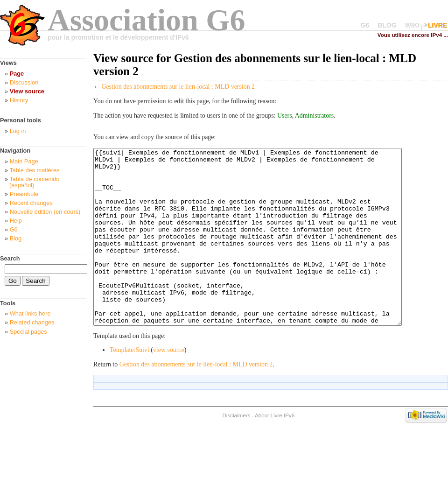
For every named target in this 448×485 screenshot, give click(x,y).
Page (17, 73)
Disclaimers (236, 450)
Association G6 (146, 20)
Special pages (28, 331)
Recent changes (31, 202)
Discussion (24, 82)
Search (10, 258)
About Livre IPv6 (274, 450)
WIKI (412, 25)
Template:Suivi (129, 384)
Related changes (32, 322)
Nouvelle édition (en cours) (45, 211)
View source (27, 91)
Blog (16, 238)
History (19, 100)
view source (168, 384)
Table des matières (34, 170)
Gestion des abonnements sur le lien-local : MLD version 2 (178, 86)
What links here (30, 313)
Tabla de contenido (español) (34, 182)
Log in (18, 130)
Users (284, 115)
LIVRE (437, 25)
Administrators (314, 115)
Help (16, 220)
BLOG (387, 25)
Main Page (24, 161)
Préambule (24, 193)
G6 (365, 25)
